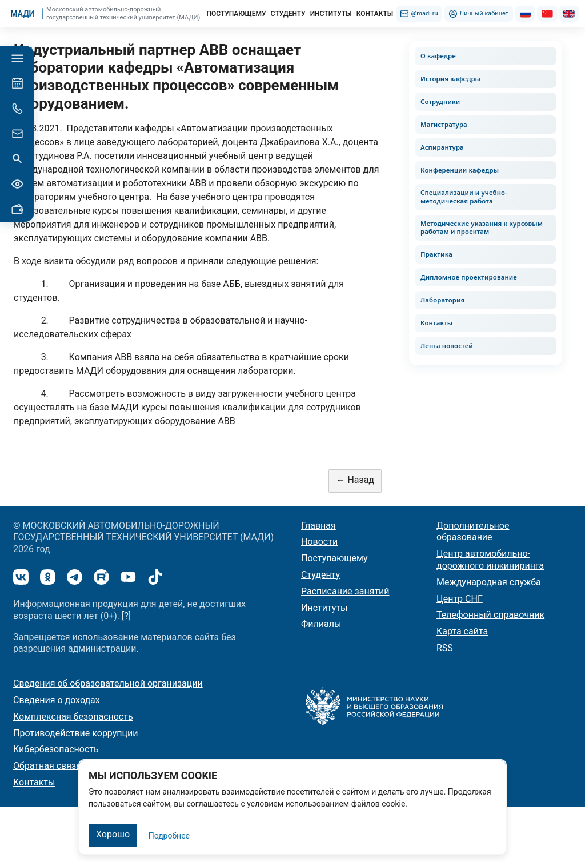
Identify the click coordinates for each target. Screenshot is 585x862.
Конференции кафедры (459, 170)
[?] (126, 615)
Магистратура (443, 124)
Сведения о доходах (56, 700)
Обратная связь (47, 765)
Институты (324, 607)
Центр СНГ (459, 598)
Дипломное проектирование (468, 277)
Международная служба (488, 582)
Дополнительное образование (472, 531)
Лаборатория (442, 300)
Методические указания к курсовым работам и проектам (481, 227)
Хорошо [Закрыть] (113, 834)
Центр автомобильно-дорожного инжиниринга (490, 559)
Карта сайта (462, 631)
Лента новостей (446, 345)
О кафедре (438, 55)
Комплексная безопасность (73, 716)
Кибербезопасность (56, 749)
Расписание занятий (345, 591)
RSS (444, 647)
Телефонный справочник (490, 614)
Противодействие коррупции (75, 733)
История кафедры (450, 78)
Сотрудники (440, 101)
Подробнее (169, 835)
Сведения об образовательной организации (108, 683)
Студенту (320, 574)
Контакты (436, 322)
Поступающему (334, 558)
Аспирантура (442, 147)
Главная (318, 525)
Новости (319, 541)
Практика (436, 254)
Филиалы (321, 623)
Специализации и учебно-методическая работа (463, 196)
